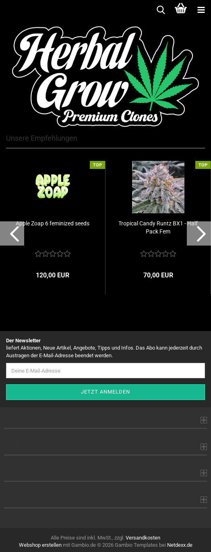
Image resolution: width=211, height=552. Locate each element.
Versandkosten (143, 538)
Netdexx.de (179, 545)
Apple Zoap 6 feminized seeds (52, 223)
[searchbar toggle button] (161, 10)
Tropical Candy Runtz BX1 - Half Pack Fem (158, 227)
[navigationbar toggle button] (201, 10)
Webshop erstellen (40, 545)
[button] (12, 233)
